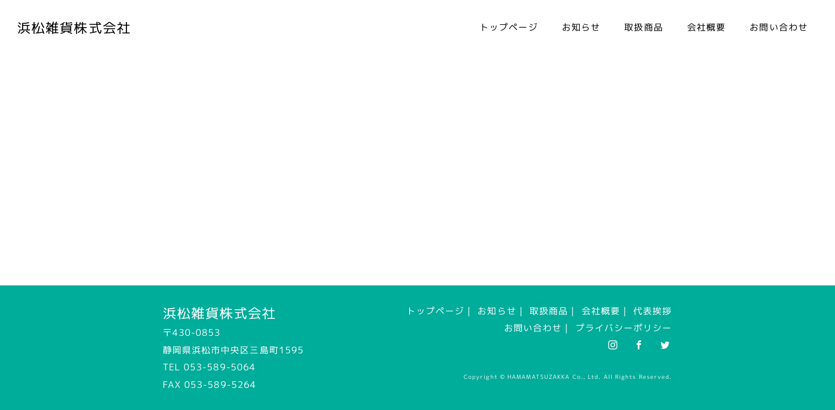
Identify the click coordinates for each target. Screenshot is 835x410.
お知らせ (581, 27)
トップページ (509, 27)
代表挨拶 (652, 311)
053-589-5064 (220, 367)
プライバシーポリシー (623, 328)
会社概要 (706, 27)
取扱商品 (643, 27)
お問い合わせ (778, 27)
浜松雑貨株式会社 (74, 27)
